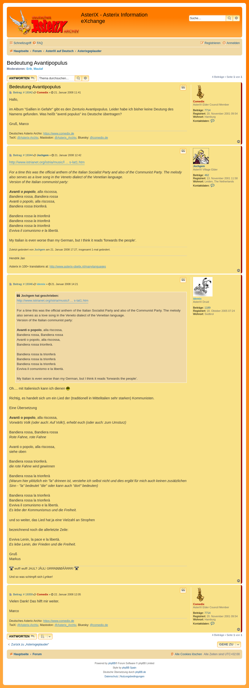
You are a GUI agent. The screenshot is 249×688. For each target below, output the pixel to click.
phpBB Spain (129, 667)
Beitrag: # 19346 (21, 284)
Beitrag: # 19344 (21, 155)
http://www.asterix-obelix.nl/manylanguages (78, 266)
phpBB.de (140, 672)
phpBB (112, 663)
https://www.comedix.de (58, 133)
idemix (197, 298)
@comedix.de (99, 137)
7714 (207, 110)
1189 (207, 307)
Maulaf (38, 69)
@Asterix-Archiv (27, 137)
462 (207, 175)
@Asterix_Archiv (65, 137)
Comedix (198, 101)
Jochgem (199, 166)
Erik (29, 69)
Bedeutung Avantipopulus (37, 63)
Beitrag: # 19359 (21, 594)
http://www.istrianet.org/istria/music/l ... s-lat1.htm (47, 162)
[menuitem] (37, 43)
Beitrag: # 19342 (21, 92)
